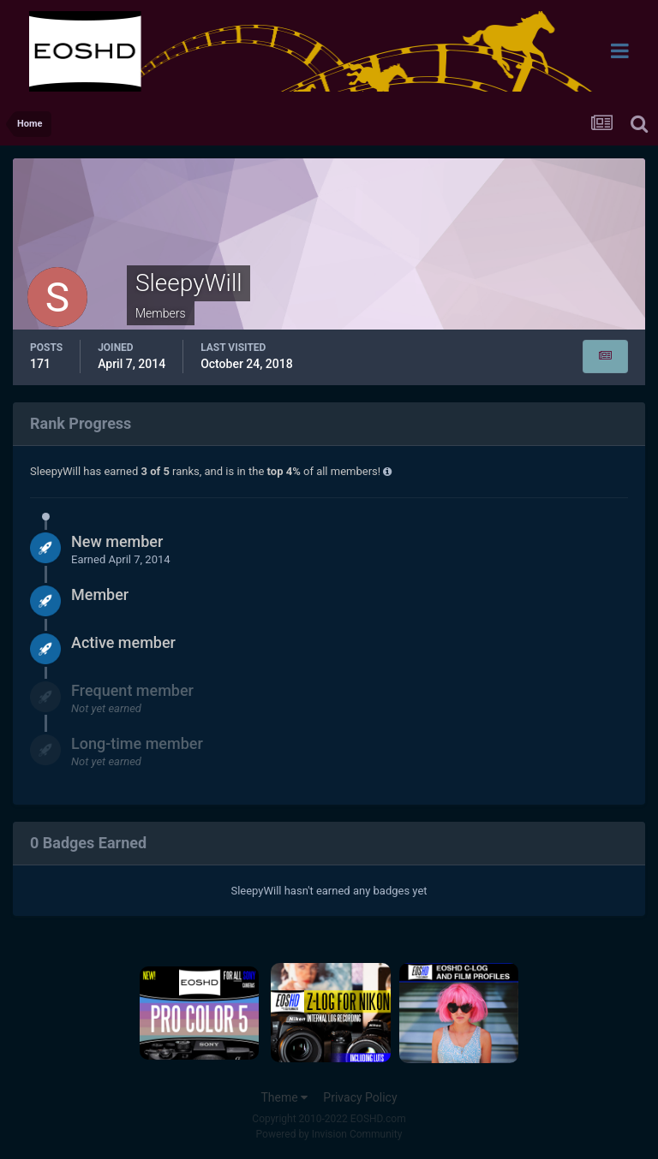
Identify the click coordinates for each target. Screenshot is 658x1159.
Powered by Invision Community (329, 1134)
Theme (284, 1097)
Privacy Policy (360, 1097)
